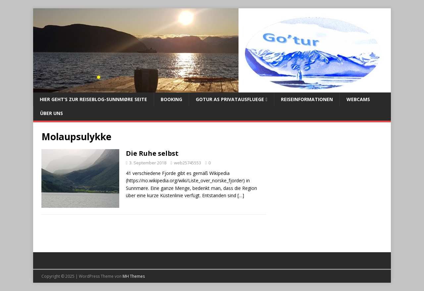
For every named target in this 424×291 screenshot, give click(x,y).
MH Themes (134, 276)
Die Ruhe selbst (152, 153)
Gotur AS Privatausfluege (230, 99)
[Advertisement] (329, 187)
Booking (171, 99)
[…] (241, 195)
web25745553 (187, 163)
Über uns (51, 113)
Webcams (358, 99)
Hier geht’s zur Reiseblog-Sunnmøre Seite (93, 99)
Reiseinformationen (307, 99)
